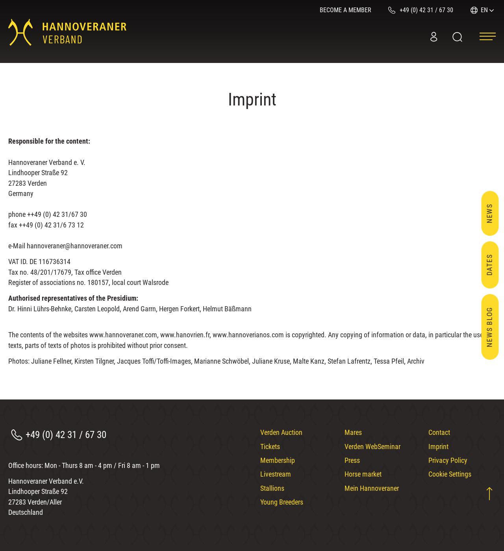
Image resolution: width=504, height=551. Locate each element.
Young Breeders (281, 502)
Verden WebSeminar (372, 447)
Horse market (363, 474)
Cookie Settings (449, 474)
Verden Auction (281, 432)
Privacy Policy (447, 460)
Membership (277, 460)
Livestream (275, 474)
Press (352, 460)
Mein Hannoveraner (372, 488)
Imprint (438, 447)
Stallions (272, 488)
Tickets (270, 447)
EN (484, 10)
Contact (439, 432)
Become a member (345, 10)
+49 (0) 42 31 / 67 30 (66, 434)
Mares (353, 432)
